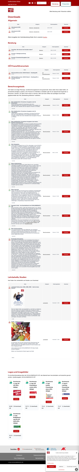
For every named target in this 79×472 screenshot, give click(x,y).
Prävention (65, 4)
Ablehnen (61, 466)
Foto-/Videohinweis (19, 458)
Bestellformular (28, 223)
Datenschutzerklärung (39, 455)
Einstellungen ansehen (71, 466)
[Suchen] (49, 3)
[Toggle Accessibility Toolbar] (76, 469)
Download (66, 27)
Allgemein (31, 27)
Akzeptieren (51, 466)
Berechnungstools (46, 105)
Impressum (19, 455)
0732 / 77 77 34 (36, 221)
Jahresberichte (36, 27)
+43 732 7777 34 (12, 4)
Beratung (55, 4)
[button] (76, 452)
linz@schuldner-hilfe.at (14, 1)
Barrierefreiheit (39, 458)
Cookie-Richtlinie (61, 469)
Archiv (45, 37)
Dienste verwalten (50, 463)
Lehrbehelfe (45, 302)
